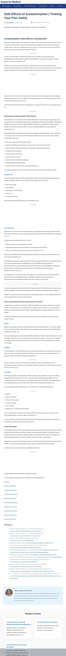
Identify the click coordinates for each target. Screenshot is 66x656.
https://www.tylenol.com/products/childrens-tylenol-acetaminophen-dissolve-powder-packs (32, 571)
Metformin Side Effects (10, 498)
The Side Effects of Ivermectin (47, 622)
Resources (60, 6)
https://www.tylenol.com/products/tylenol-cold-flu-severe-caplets (25, 547)
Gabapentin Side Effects (10, 511)
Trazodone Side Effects (10, 490)
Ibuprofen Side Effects (10, 519)
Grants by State (17, 6)
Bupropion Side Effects (10, 486)
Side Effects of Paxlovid (10, 506)
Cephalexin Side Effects (10, 515)
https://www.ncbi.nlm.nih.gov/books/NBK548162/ (50, 557)
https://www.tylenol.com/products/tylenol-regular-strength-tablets (26, 566)
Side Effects (7, 27)
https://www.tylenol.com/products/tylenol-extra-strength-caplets (25, 535)
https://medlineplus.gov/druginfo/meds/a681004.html (43, 554)
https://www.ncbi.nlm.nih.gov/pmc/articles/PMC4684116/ (24, 561)
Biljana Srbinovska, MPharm (43, 22)
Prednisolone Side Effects (11, 502)
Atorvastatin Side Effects (10, 494)
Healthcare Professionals (30, 6)
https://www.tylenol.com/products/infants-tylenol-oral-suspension (26, 531)
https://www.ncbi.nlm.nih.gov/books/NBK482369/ (22, 540)
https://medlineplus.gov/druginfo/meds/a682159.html (40, 543)
